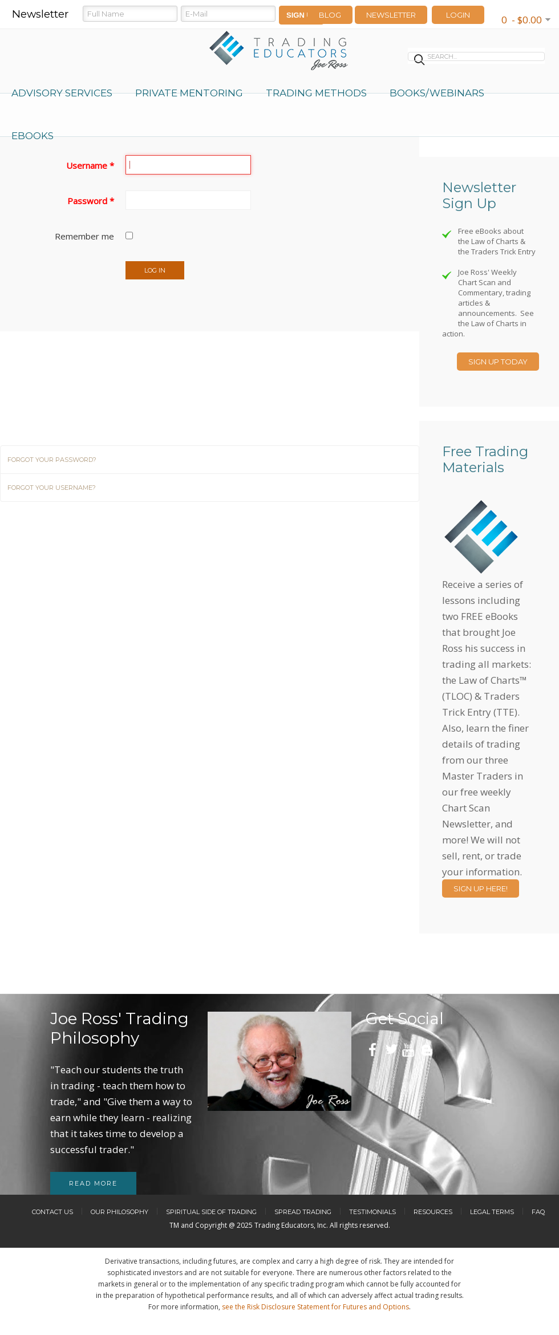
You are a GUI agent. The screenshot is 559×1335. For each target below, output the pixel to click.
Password (90, 200)
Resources (433, 1212)
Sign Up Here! (480, 888)
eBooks (32, 135)
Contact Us (52, 1212)
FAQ (538, 1212)
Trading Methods (316, 93)
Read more (93, 1183)
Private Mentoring (189, 93)
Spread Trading (302, 1212)
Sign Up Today (498, 361)
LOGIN (458, 14)
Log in (154, 270)
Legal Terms (492, 1212)
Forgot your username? (51, 488)
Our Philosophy (119, 1212)
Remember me (84, 236)
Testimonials (372, 1212)
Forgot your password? (51, 460)
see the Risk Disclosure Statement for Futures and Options (315, 1307)
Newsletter (391, 14)
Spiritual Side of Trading (211, 1212)
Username (90, 165)
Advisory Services (61, 93)
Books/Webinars (437, 93)
